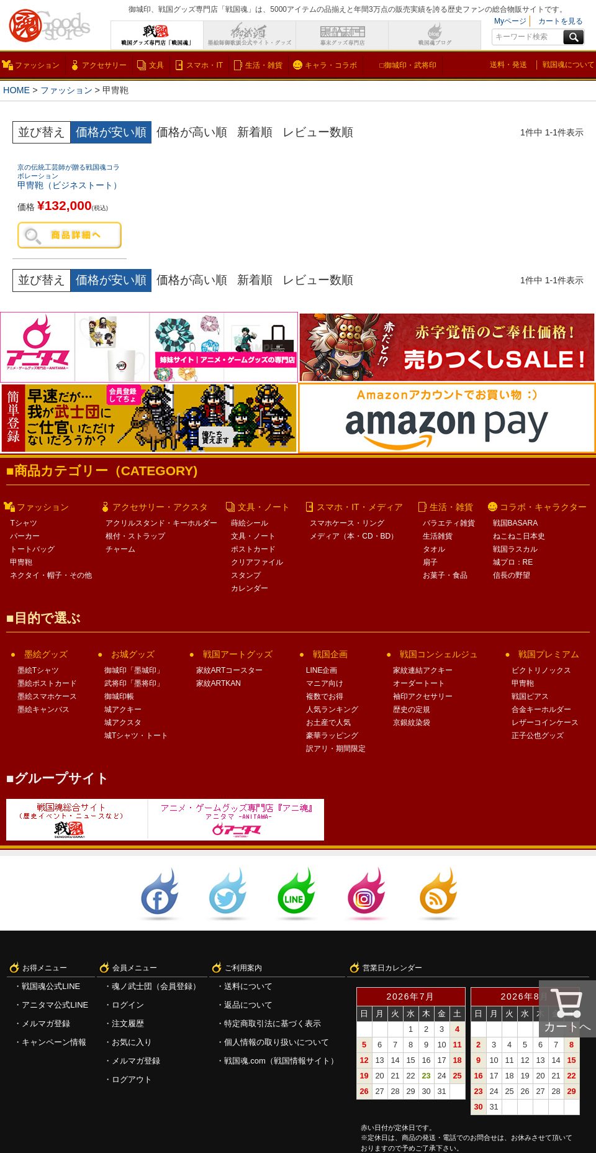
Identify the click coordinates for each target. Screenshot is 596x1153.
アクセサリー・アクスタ (160, 507)
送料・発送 (508, 64)
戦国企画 (330, 654)
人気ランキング (332, 709)
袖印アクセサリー (423, 696)
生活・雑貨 (263, 65)
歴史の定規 (411, 709)
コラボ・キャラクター (543, 507)
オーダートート (419, 683)
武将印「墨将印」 (134, 683)
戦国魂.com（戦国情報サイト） (281, 1060)
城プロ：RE (513, 562)
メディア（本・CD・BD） (354, 536)
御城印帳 (119, 696)
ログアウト (132, 1079)
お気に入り (132, 1042)
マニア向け (324, 683)
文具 (156, 65)
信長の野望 (511, 575)
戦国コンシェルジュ (439, 654)
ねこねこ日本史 (519, 536)
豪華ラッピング (332, 735)
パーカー (25, 536)
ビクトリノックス (541, 670)
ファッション (37, 65)
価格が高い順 (191, 132)
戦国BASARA (515, 523)
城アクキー (123, 709)
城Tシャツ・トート (136, 735)
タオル (434, 549)
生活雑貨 (438, 536)
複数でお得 (324, 696)
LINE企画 (322, 670)
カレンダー (249, 588)
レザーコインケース (545, 722)
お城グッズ (133, 654)
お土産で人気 (328, 722)
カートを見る (560, 21)
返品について (248, 1004)
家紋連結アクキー (423, 670)
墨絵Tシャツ (38, 670)
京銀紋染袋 (411, 722)
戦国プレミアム (548, 654)
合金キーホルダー (541, 709)
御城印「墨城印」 (134, 670)
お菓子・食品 (445, 575)
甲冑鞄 (21, 562)
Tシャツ (23, 523)
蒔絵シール (249, 523)
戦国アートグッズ (238, 654)
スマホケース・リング (347, 523)
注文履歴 (128, 1023)
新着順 (255, 132)
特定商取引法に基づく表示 (272, 1023)
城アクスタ (123, 722)
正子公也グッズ (538, 735)
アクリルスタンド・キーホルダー (161, 523)
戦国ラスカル (515, 549)
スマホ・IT (204, 65)
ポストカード (253, 549)
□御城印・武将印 (407, 65)
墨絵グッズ (46, 654)
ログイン (128, 1004)
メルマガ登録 (46, 1023)
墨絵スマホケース (47, 696)
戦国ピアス (530, 696)
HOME (16, 90)
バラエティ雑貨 (449, 523)
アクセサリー (104, 65)
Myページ (510, 21)
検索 (573, 37)
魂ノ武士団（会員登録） (156, 986)
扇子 (430, 562)
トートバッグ (32, 549)
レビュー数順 (317, 132)
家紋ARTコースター (229, 670)
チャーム (120, 549)
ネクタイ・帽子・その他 (51, 575)
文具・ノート (264, 507)
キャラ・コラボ (331, 65)
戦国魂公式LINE (51, 986)
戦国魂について (569, 64)
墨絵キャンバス (43, 709)
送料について (248, 986)
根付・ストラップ (135, 536)
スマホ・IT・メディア (359, 507)
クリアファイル (257, 562)
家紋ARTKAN (218, 683)
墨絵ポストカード (47, 683)
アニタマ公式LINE (55, 1004)
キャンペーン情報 (54, 1042)
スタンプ (246, 575)
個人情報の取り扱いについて (276, 1042)
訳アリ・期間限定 (336, 748)
